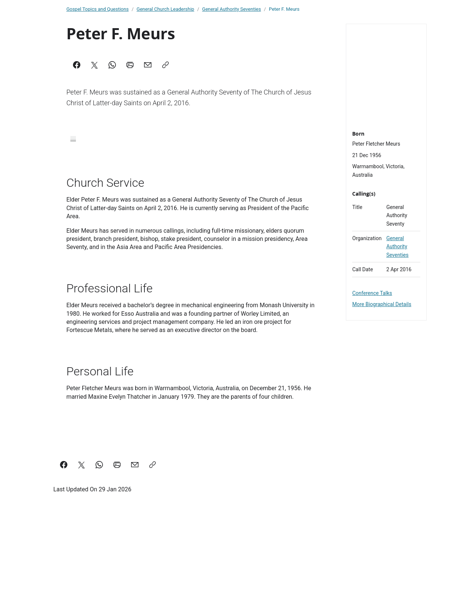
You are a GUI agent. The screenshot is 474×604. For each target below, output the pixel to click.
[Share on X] (81, 527)
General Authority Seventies (397, 246)
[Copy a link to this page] (152, 527)
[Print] (130, 64)
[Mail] (147, 64)
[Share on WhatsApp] (99, 527)
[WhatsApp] (112, 64)
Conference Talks (372, 293)
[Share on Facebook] (63, 527)
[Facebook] (76, 64)
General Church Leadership (165, 9)
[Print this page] (117, 527)
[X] (94, 64)
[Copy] (165, 64)
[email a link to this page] (134, 527)
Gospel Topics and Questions (97, 9)
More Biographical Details (381, 304)
